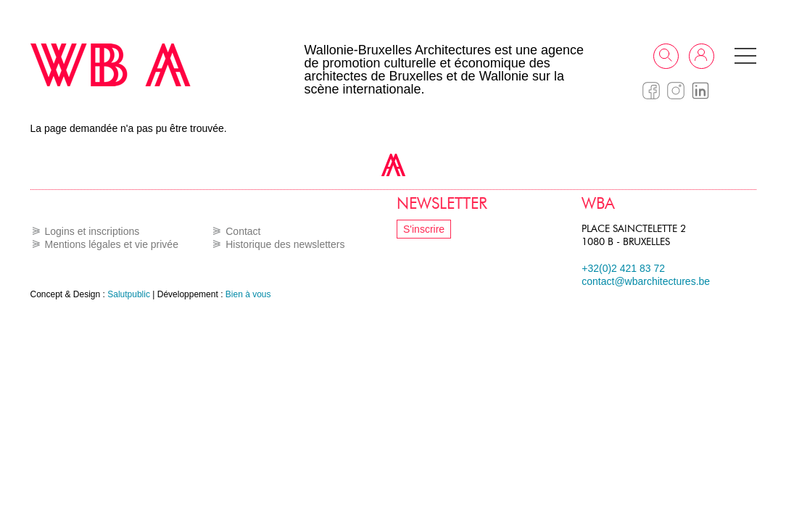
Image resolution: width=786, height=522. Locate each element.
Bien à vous (248, 294)
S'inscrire (423, 229)
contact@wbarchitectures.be (646, 281)
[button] (745, 56)
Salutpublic (128, 294)
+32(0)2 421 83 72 (623, 268)
